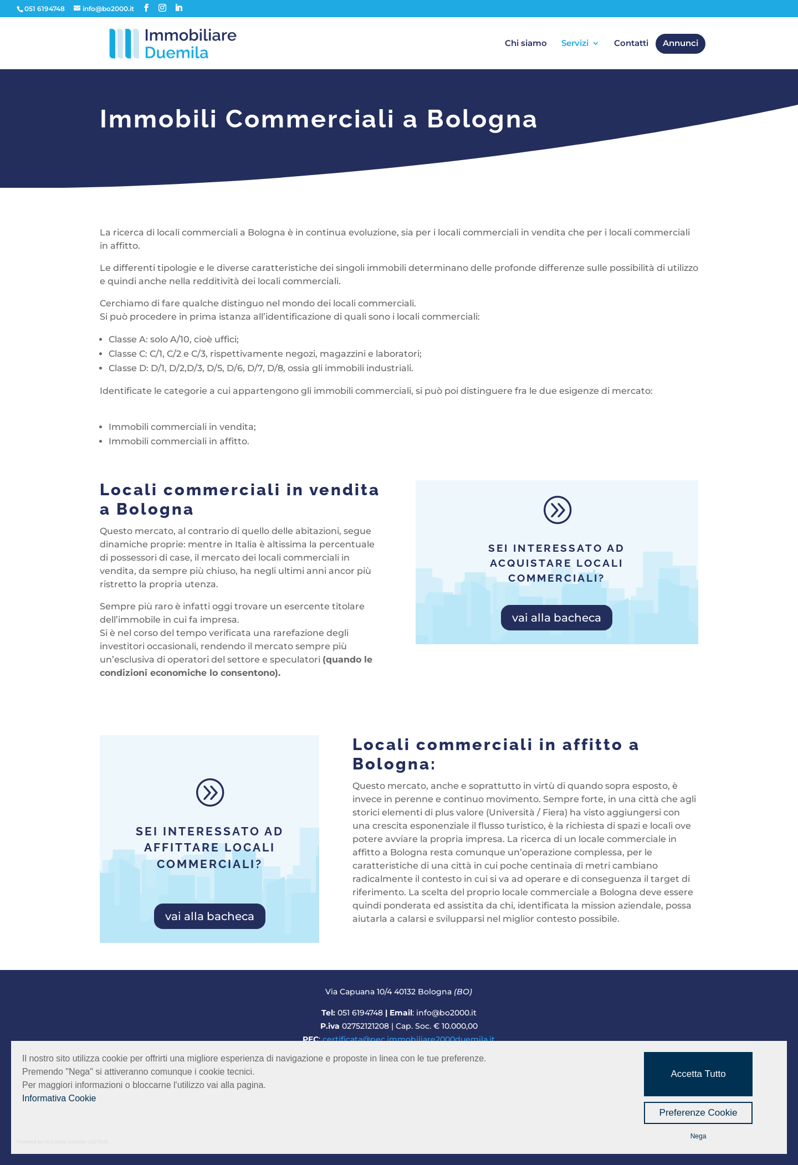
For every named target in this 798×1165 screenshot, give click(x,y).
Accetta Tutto (698, 1074)
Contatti (631, 43)
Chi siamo (526, 43)
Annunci (680, 43)
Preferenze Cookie (698, 1112)
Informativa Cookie (59, 1098)
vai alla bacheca (556, 617)
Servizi (575, 43)
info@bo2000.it (446, 1013)
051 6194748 (360, 1013)
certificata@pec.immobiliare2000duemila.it (409, 1039)
